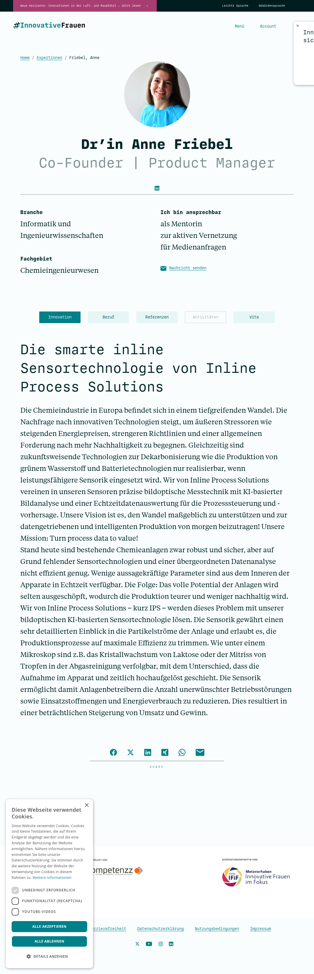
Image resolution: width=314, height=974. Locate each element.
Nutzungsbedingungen (217, 928)
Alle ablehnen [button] (49, 941)
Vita (254, 317)
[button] (49, 956)
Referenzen (157, 317)
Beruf (108, 317)
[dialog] (49, 883)
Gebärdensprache (272, 6)
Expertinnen (49, 57)
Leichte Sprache (235, 6)
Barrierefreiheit (107, 928)
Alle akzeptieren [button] (49, 926)
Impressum (260, 928)
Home (25, 57)
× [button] (86, 805)
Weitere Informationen (52, 877)
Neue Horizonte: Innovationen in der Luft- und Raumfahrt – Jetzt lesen (80, 6)
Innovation (60, 317)
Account (268, 26)
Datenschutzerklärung (160, 928)
